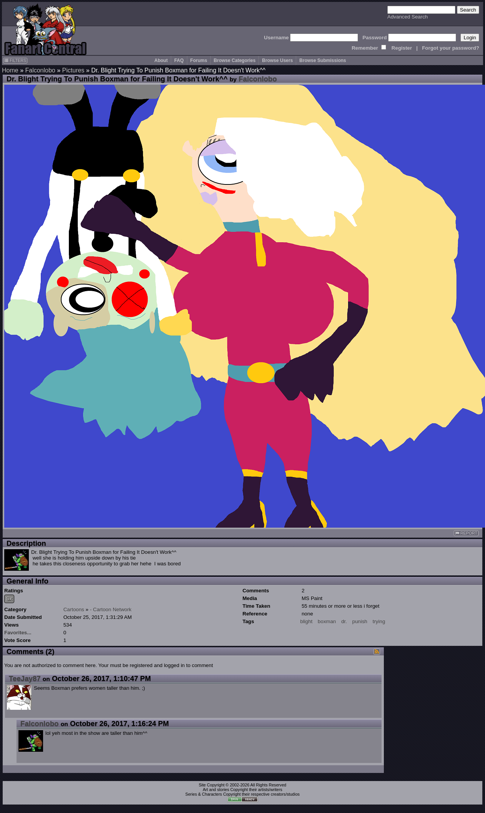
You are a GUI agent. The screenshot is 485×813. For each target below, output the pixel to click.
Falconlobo (40, 70)
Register (402, 48)
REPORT (466, 533)
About (161, 60)
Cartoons (73, 609)
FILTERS (15, 60)
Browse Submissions (322, 60)
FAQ (179, 60)
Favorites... (17, 632)
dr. (344, 621)
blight (306, 621)
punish (359, 621)
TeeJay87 (25, 678)
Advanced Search (407, 17)
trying (379, 621)
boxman (327, 621)
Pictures (73, 70)
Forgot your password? (450, 48)
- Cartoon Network (111, 609)
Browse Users (277, 60)
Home (10, 70)
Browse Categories (235, 60)
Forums (198, 60)
